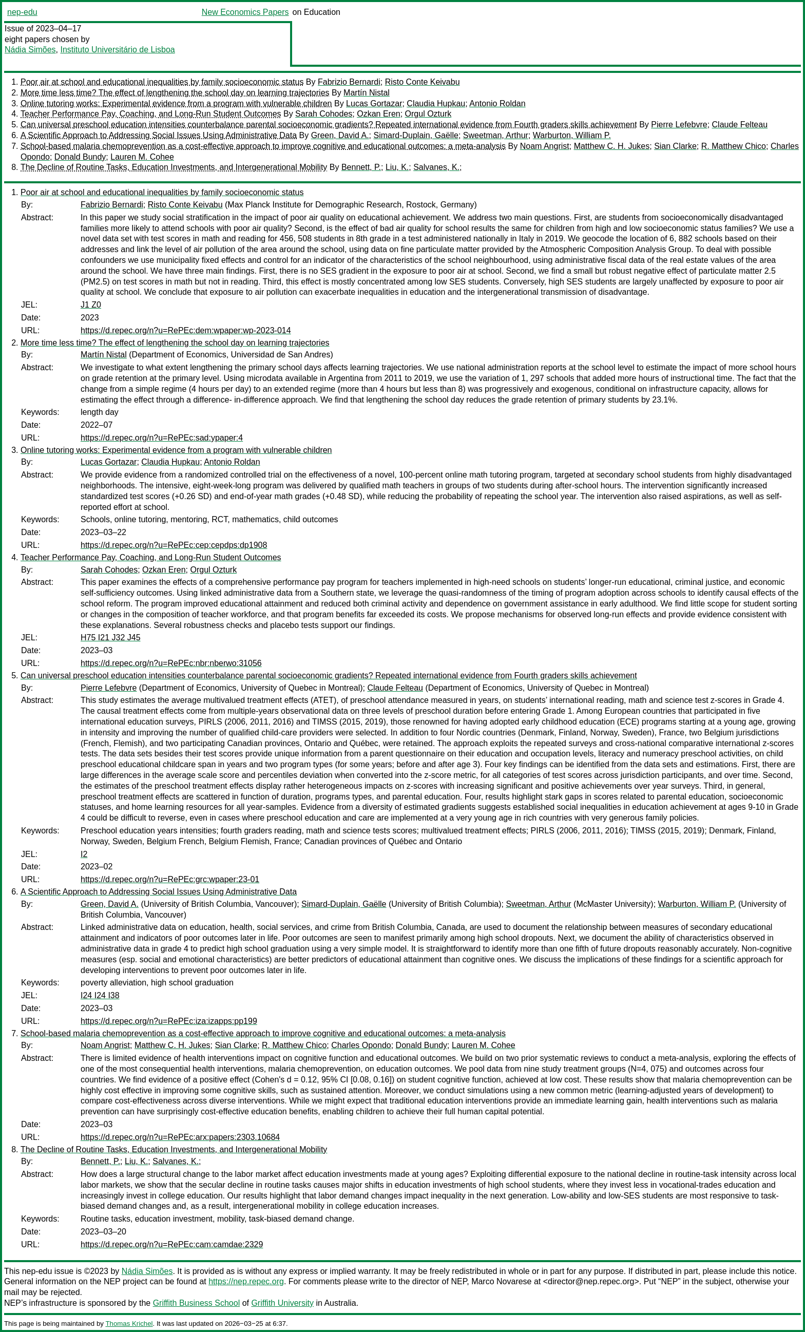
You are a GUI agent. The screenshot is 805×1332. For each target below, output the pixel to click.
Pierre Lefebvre (679, 124)
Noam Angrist (544, 146)
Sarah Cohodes (323, 113)
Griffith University (282, 1303)
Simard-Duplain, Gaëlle (415, 135)
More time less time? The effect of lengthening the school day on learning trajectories (175, 92)
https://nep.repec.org (246, 1281)
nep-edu (22, 12)
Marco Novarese (501, 1281)
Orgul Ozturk (428, 113)
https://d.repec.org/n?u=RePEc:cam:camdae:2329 (172, 1244)
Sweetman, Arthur (495, 135)
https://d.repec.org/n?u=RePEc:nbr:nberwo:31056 (171, 663)
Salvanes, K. (436, 167)
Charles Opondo (361, 1045)
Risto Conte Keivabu (422, 82)
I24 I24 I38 (100, 995)
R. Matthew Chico (733, 146)
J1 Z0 (91, 304)
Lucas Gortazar (374, 103)
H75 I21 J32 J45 (111, 637)
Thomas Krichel (128, 1323)
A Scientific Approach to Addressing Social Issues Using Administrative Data (159, 135)
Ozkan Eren (378, 113)
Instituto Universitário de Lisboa (118, 49)
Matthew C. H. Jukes (612, 146)
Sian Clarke (675, 146)
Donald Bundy (80, 157)
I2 (84, 854)
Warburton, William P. (572, 135)
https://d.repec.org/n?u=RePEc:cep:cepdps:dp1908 (174, 545)
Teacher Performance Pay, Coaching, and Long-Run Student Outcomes (151, 113)
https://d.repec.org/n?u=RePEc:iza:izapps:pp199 (169, 1021)
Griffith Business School (196, 1303)
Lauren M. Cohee (142, 157)
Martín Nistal (366, 92)
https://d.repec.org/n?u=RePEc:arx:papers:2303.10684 (180, 1137)
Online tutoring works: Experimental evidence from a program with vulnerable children (176, 103)
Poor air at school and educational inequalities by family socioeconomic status (162, 82)
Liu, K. (397, 167)
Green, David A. (340, 135)
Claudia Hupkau (436, 103)
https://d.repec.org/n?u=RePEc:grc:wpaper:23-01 (170, 879)
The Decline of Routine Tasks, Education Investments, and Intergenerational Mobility (174, 167)
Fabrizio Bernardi (349, 82)
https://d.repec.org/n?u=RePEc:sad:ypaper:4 (162, 437)
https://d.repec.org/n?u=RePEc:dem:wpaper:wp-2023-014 (186, 330)
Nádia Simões (30, 49)
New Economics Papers (245, 12)
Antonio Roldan (497, 103)
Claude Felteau (740, 124)
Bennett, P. (361, 167)
